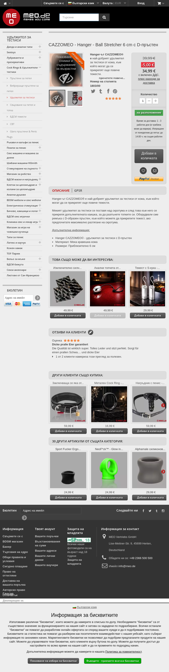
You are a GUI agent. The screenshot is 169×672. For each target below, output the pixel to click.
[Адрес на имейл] (18, 298)
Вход (141, 3)
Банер (7, 546)
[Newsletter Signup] (37, 298)
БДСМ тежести (17, 116)
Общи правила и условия (14, 559)
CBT (11, 124)
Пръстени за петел (20, 78)
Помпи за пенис (16, 147)
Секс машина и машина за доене (22, 155)
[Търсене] (104, 17)
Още (80, 98)
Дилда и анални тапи (19, 46)
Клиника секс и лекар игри (23, 221)
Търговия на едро (15, 552)
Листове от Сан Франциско (23, 275)
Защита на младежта (74, 561)
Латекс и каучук (16, 242)
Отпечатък (10, 595)
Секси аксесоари (16, 269)
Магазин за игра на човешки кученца (18, 229)
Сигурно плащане (15, 566)
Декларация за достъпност (13, 602)
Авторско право (14, 590)
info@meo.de (127, 566)
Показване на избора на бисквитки (53, 661)
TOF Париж (13, 253)
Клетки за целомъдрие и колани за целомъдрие (22, 187)
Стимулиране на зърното (22, 168)
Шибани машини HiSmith (22, 163)
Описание (61, 190)
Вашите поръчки (47, 536)
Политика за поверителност (123, 651)
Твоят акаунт (45, 529)
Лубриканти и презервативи (15, 60)
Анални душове (16, 194)
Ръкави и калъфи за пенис (23, 142)
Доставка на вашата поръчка (14, 582)
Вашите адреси (45, 550)
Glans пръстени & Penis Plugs (22, 134)
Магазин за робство (19, 174)
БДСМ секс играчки (18, 216)
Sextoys (11, 52)
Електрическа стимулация (22, 205)
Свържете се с (54, 3)
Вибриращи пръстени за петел (23, 88)
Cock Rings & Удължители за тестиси (24, 69)
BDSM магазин (13, 541)
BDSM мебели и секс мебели (24, 200)
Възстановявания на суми (47, 543)
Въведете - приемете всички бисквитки (112, 661)
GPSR (78, 190)
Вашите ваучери (46, 565)
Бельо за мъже (16, 259)
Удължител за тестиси (22, 97)
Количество (149, 94)
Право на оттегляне (10, 573)
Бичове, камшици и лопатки (24, 211)
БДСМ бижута (15, 264)
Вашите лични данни (45, 557)
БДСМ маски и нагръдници (23, 179)
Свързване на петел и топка (21, 107)
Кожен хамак (14, 248)
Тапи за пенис (15, 237)
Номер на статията (103, 81)
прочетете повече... (112, 78)
